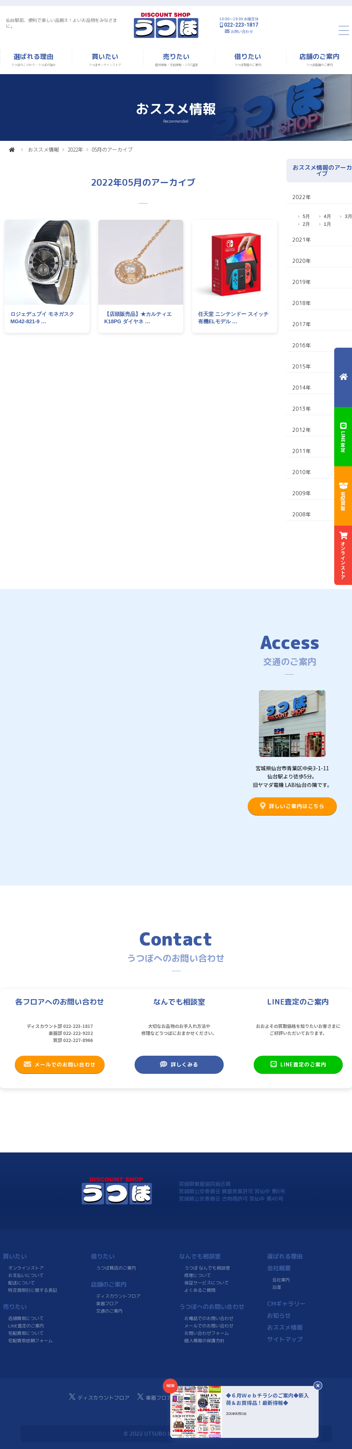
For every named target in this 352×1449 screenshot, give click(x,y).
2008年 (301, 514)
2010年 (301, 472)
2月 (306, 224)
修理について (197, 1275)
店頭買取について (26, 1318)
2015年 (301, 366)
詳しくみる (178, 1064)
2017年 (301, 324)
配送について (21, 1283)
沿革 (276, 1287)
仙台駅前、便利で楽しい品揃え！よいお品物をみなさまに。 (61, 23)
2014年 (301, 387)
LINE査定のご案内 (298, 1064)
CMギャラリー (286, 1304)
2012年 (301, 429)
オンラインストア (26, 1268)
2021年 (301, 239)
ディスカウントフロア (118, 1296)
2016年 (301, 345)
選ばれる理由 (285, 1256)
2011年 (301, 450)
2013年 (301, 408)
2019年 (301, 281)
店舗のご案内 (108, 1284)
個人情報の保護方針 (204, 1340)
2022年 (75, 149)
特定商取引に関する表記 (32, 1290)
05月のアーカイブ (112, 149)
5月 (306, 216)
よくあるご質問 (199, 1290)
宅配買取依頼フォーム (30, 1340)
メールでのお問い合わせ (60, 1064)
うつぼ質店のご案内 (116, 1268)
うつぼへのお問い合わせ (211, 1307)
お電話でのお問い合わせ (208, 1318)
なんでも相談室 (200, 1256)
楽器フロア (107, 1303)
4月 (327, 216)
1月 (327, 224)
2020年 (301, 260)
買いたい (15, 1256)
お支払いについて (26, 1275)
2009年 (301, 493)
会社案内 (281, 1280)
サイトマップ (285, 1339)
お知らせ (279, 1315)
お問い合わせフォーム (206, 1333)
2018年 (301, 303)
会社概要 (279, 1268)
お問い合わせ (242, 31)
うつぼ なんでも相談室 (207, 1268)
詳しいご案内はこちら (292, 806)
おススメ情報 (43, 149)
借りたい (103, 1256)
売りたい (15, 1307)
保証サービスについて (206, 1283)
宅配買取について (26, 1333)
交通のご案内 (109, 1311)
